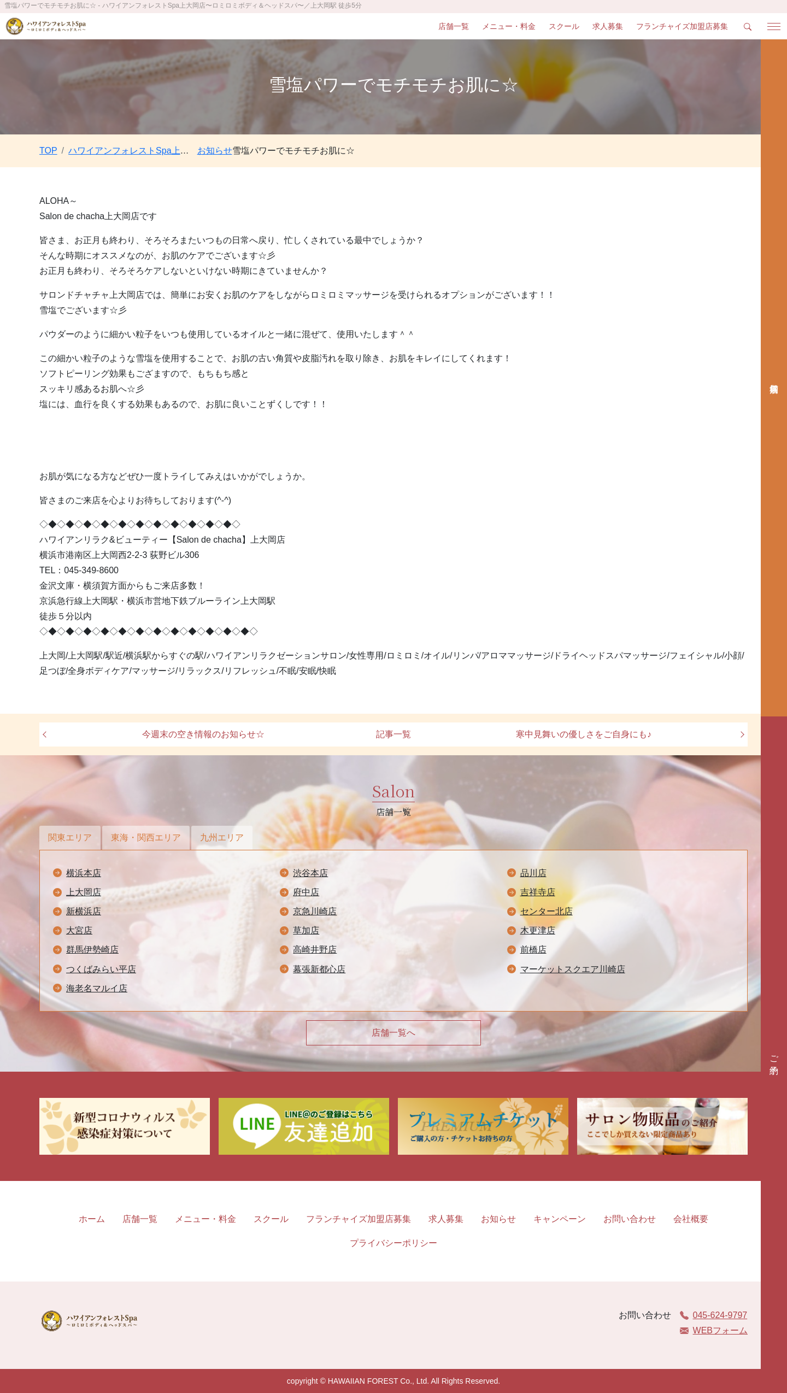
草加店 (306, 930)
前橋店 (533, 949)
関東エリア (70, 837)
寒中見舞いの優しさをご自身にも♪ (583, 734)
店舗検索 (774, 377)
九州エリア (222, 837)
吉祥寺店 (537, 892)
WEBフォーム (714, 1330)
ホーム (92, 1219)
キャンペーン (559, 1219)
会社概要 (690, 1219)
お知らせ (498, 1219)
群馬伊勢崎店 (92, 949)
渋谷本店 (310, 873)
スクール (564, 26)
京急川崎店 (315, 911)
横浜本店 (83, 873)
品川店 (533, 873)
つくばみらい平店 (101, 969)
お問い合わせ (629, 1219)
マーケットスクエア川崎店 (572, 969)
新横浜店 (83, 911)
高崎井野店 (315, 949)
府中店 (306, 892)
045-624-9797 (714, 1315)
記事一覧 (393, 734)
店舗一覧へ (393, 1032)
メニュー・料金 (509, 26)
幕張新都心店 (319, 969)
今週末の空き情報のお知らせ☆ (203, 734)
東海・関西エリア (146, 837)
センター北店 (546, 911)
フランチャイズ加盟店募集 (682, 26)
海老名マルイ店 (96, 988)
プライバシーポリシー (393, 1243)
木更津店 (537, 930)
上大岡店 (83, 892)
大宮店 (79, 930)
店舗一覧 (453, 26)
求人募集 (607, 26)
